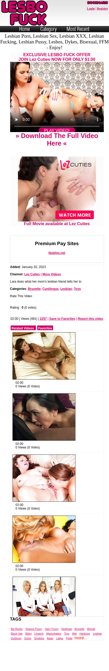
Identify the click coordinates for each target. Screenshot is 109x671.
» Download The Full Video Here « (57, 139)
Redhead (66, 629)
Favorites (45, 328)
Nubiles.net (56, 253)
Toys (77, 289)
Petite (69, 638)
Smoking (39, 638)
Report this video (90, 319)
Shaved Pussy (33, 629)
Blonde (91, 629)
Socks (27, 638)
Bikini (28, 633)
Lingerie (39, 633)
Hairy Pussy (52, 629)
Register (102, 8)
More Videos (51, 274)
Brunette (34, 289)
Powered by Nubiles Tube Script (49, 666)
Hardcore (84, 633)
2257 (43, 319)
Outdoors (16, 638)
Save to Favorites (62, 319)
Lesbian (66, 289)
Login (91, 8)
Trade (77, 666)
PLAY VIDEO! (56, 130)
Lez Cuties (32, 274)
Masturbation (53, 633)
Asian (50, 638)
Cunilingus (50, 289)
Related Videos (23, 328)
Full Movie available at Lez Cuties (57, 222)
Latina (59, 638)
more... (80, 638)
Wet (74, 633)
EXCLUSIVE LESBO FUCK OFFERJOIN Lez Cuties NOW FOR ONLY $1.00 (56, 57)
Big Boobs (17, 629)
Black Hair (17, 633)
